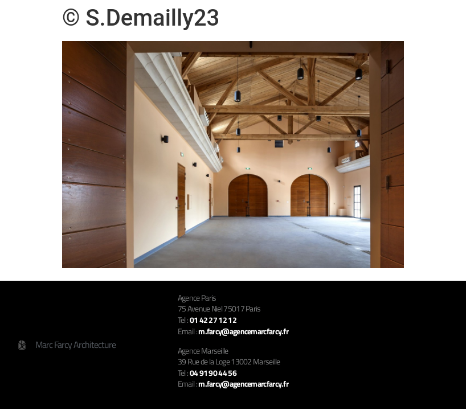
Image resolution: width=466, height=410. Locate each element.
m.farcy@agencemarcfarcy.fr (243, 384)
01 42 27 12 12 (213, 320)
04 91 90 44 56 (213, 373)
